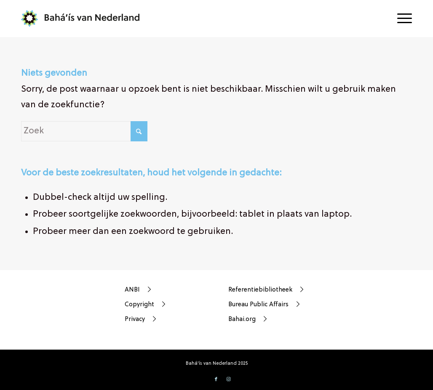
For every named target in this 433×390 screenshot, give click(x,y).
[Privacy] (167, 319)
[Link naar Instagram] (228, 379)
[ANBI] (167, 290)
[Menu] (402, 18)
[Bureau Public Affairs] (270, 304)
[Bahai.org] (270, 319)
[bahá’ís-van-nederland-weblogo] (85, 18)
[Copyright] (167, 304)
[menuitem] (402, 18)
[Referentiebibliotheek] (270, 290)
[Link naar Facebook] (216, 379)
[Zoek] (84, 131)
